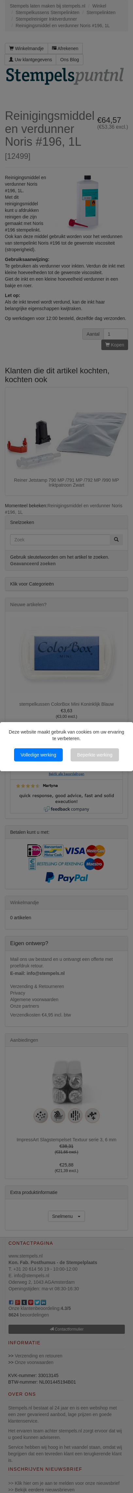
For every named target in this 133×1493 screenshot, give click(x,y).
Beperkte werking (94, 754)
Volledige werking (38, 754)
